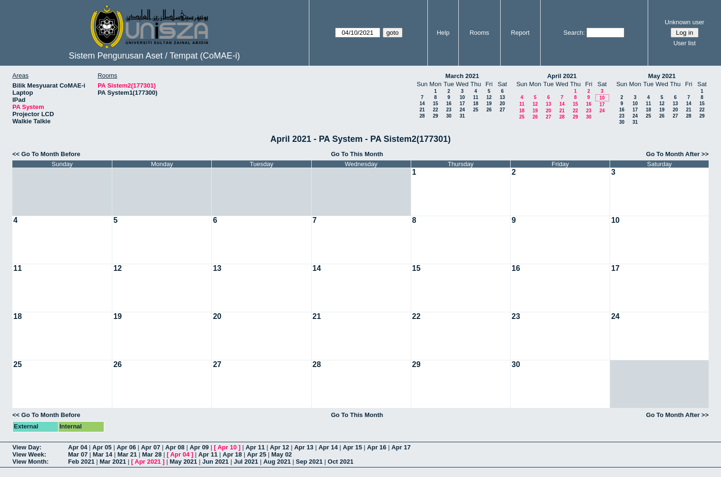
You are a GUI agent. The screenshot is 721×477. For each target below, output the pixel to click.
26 (489, 109)
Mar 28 (151, 454)
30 (448, 116)
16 (448, 103)
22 (435, 109)
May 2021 (662, 76)
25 (475, 109)
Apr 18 (232, 454)
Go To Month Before (50, 154)
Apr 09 (198, 447)
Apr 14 (327, 447)
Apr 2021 (148, 461)
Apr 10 (227, 447)
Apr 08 (174, 447)
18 (475, 103)
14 (422, 103)
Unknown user (684, 22)
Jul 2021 (246, 461)
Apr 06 (126, 447)
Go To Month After (673, 154)
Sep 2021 (309, 461)
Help (443, 32)
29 (435, 116)
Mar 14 (102, 454)
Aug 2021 (277, 461)
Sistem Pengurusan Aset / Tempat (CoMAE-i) (154, 55)
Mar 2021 (112, 461)
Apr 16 (376, 447)
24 (462, 109)
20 (502, 103)
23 (448, 109)
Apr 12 (279, 447)
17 (462, 103)
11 (475, 97)
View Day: (26, 447)
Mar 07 (78, 454)
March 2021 (462, 76)
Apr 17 (400, 447)
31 (462, 116)
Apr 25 (256, 454)
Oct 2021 (341, 461)
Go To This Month (357, 154)
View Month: (30, 461)
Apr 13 (303, 447)
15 (435, 103)
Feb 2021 (81, 461)
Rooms (479, 32)
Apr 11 (255, 447)
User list (684, 43)
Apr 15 (352, 447)
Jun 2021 (215, 461)
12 (489, 97)
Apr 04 (77, 447)
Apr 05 (101, 447)
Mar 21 (127, 454)
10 (462, 97)
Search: (574, 32)
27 (502, 109)
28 (422, 116)
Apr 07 (150, 447)
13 (502, 97)
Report (520, 32)
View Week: (29, 454)
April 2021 (562, 76)
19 (489, 103)
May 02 (281, 454)
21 (422, 109)
